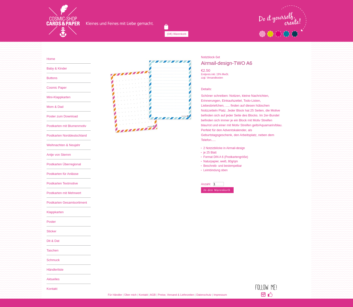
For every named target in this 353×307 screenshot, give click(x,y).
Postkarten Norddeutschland (67, 135)
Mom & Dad (55, 107)
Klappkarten (55, 212)
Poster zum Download (62, 116)
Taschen (52, 250)
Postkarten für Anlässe (62, 174)
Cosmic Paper (57, 87)
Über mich (130, 294)
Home (51, 59)
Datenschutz (203, 294)
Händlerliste (55, 269)
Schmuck (53, 260)
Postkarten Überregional (64, 164)
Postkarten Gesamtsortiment (67, 202)
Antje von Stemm (59, 154)
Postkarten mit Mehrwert (64, 193)
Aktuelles (53, 279)
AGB (153, 294)
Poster (51, 221)
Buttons (52, 78)
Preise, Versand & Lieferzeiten (176, 294)
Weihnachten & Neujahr (63, 145)
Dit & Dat (53, 241)
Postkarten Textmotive (62, 183)
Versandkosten (215, 77)
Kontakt (52, 289)
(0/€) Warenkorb (176, 33)
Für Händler (115, 294)
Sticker (51, 231)
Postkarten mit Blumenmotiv (66, 126)
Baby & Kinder (57, 68)
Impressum (220, 294)
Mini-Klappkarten (59, 97)
